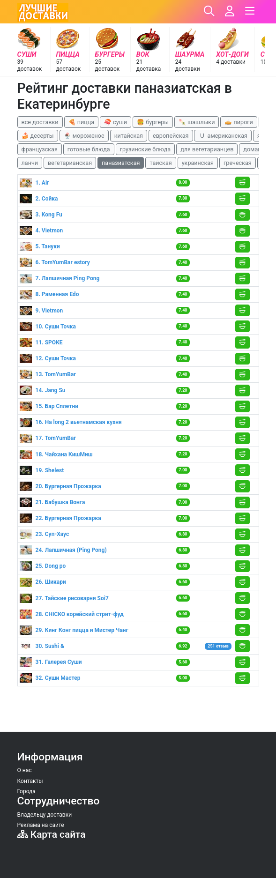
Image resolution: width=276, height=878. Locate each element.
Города (26, 791)
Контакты (30, 781)
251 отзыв (218, 646)
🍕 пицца (81, 122)
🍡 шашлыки (197, 122)
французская (40, 149)
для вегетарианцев (206, 149)
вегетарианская (70, 162)
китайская (128, 135)
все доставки (40, 122)
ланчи (30, 162)
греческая (238, 162)
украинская (198, 162)
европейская (171, 135)
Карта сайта (51, 834)
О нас (24, 770)
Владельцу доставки (44, 814)
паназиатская (121, 162)
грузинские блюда (145, 149)
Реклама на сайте (40, 825)
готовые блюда (88, 149)
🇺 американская (222, 135)
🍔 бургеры (153, 122)
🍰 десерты (38, 135)
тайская (160, 162)
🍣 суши (115, 122)
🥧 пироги (238, 122)
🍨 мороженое (84, 135)
